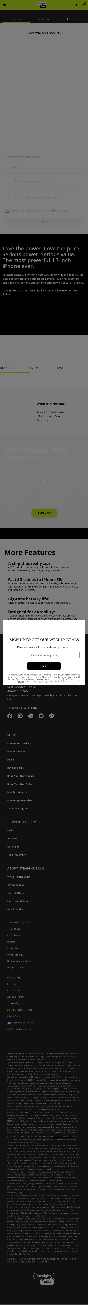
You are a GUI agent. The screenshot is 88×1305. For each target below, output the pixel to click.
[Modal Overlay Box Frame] (44, 652)
